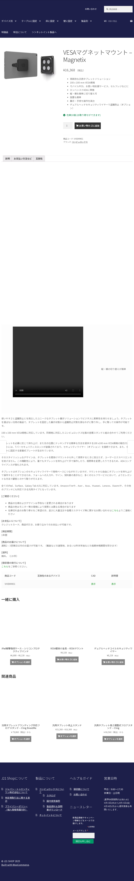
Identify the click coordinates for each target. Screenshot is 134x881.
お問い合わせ (91, 8)
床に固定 (50, 21)
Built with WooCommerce (15, 864)
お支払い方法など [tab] (23, 158)
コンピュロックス (80, 142)
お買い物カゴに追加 (89, 125)
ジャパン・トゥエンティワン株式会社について (17, 790)
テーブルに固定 (29, 21)
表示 (93, 583)
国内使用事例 (53, 801)
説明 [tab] (7, 158)
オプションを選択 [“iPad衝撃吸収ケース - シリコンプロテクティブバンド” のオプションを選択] (22, 662)
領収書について (81, 789)
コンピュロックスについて (51, 790)
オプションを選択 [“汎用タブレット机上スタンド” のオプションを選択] (68, 736)
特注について (20, 32)
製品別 (84, 21)
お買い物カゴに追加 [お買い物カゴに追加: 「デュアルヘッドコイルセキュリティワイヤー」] (114, 662)
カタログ (51, 795)
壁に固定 (67, 21)
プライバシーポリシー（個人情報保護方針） (16, 808)
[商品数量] (68, 125)
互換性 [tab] (39, 158)
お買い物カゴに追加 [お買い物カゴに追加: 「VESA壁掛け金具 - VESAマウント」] (68, 659)
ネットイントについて (50, 815)
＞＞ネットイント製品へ (44, 32)
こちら (115, 510)
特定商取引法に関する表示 (17, 799)
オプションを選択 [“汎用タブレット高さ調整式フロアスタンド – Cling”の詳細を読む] (114, 738)
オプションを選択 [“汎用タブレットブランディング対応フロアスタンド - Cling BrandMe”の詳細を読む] (22, 738)
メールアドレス (80, 830)
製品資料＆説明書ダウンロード (54, 808)
